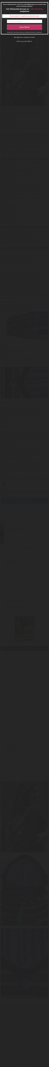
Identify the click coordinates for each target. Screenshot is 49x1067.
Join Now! (24, 27)
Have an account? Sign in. (24, 41)
